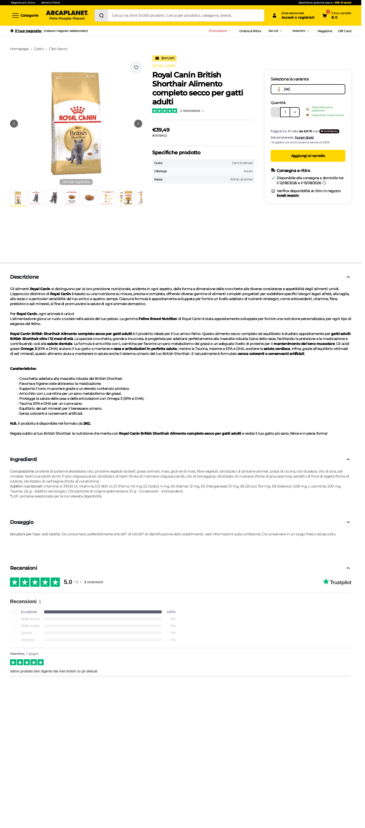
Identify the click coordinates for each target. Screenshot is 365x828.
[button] (76, 123)
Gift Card (344, 31)
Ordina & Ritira (250, 31)
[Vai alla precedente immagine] (14, 124)
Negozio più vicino (23, 2)
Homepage (19, 49)
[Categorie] (25, 15)
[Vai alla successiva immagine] (138, 124)
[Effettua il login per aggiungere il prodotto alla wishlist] (136, 67)
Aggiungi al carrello (308, 156)
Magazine (325, 31)
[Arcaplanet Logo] (67, 15)
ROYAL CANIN (163, 66)
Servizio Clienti (50, 2)
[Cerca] (101, 15)
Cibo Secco (58, 49)
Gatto (38, 49)
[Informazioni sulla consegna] (324, 183)
